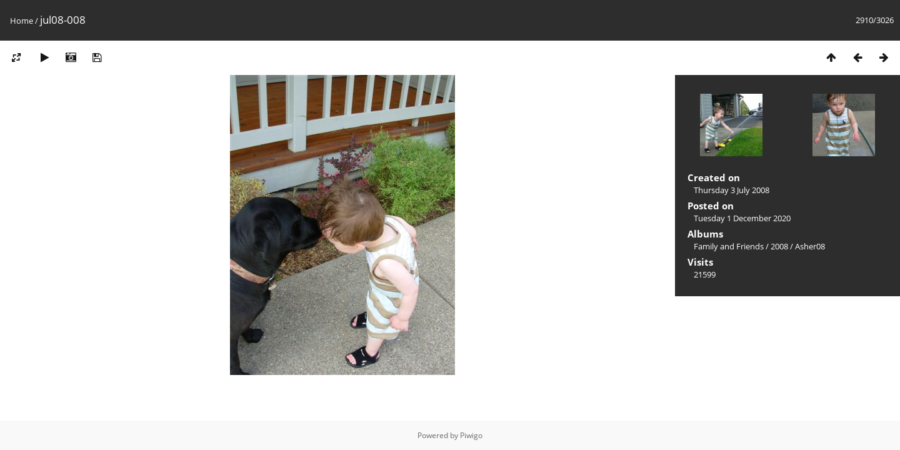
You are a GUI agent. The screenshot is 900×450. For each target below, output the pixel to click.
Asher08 (810, 246)
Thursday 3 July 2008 (731, 190)
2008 (779, 246)
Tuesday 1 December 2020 (742, 218)
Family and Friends (729, 246)
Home (21, 20)
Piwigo (471, 435)
